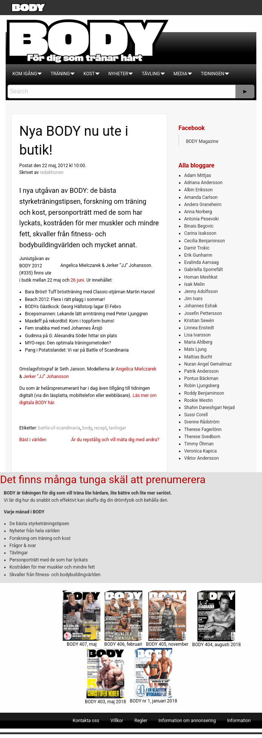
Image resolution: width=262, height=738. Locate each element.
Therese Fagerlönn (203, 429)
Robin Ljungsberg (201, 385)
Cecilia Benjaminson (204, 240)
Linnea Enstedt (199, 327)
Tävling (151, 73)
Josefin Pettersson (203, 313)
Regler (140, 720)
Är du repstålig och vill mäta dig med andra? (115, 439)
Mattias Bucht (198, 357)
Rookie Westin (198, 400)
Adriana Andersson (203, 182)
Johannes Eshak (200, 306)
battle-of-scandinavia (59, 428)
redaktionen (51, 172)
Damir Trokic (197, 248)
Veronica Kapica (200, 451)
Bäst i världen (32, 439)
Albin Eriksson (198, 189)
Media (180, 73)
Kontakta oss (86, 720)
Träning (60, 73)
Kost (89, 73)
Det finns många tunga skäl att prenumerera (102, 479)
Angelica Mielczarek (136, 369)
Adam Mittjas (197, 175)
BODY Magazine (202, 141)
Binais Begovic (199, 226)
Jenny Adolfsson (201, 291)
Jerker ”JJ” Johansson (45, 376)
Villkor (117, 720)
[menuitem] (25, 74)
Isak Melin (194, 284)
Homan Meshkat (200, 277)
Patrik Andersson (201, 371)
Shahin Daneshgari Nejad (209, 407)
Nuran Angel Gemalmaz (208, 364)
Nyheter (118, 73)
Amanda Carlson (201, 197)
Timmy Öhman (199, 444)
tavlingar (117, 428)
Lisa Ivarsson (197, 335)
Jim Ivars (193, 298)
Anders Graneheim (203, 204)
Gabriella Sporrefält (203, 269)
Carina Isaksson (200, 233)
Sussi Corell (196, 414)
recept (100, 428)
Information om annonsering (187, 720)
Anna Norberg (198, 211)
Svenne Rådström (202, 422)
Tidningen (212, 73)
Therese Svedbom (202, 436)
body (87, 428)
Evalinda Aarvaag (201, 262)
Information (239, 720)
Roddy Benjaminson (204, 393)
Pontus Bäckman (201, 378)
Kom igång (24, 73)
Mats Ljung (195, 349)
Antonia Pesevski (201, 219)
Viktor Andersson (201, 458)
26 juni (77, 280)
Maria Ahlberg (198, 342)
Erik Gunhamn (198, 255)
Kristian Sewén (199, 320)
